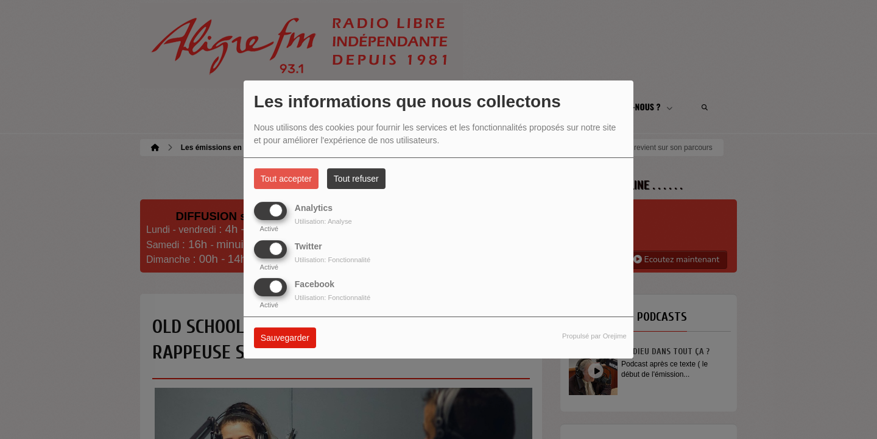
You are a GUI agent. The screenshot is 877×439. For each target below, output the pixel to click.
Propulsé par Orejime (594, 336)
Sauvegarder (285, 338)
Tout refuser (356, 179)
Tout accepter (286, 179)
